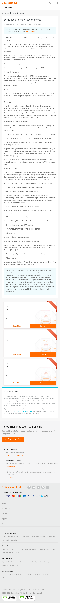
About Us (11, 590)
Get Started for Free (12, 439)
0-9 (3, 578)
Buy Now (43, 326)
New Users (16, 553)
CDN (20, 537)
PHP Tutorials (13, 565)
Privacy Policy (20, 590)
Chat (7, 455)
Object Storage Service (38, 537)
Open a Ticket (10, 467)
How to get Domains (31, 549)
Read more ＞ (31, 31)
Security (14, 540)
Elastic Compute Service (10, 537)
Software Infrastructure (47, 549)
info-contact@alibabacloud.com (21, 411)
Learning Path (6, 553)
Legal (28, 590)
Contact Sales (19, 455)
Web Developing (45, 562)
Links (42, 590)
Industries (27, 562)
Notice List (35, 590)
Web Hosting (6, 540)
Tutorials (5, 565)
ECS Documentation (16, 549)
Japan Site (5, 549)
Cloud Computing (17, 562)
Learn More (17, 326)
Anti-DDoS (26, 537)
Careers (4, 590)
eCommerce (51, 537)
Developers (35, 562)
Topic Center (6, 562)
